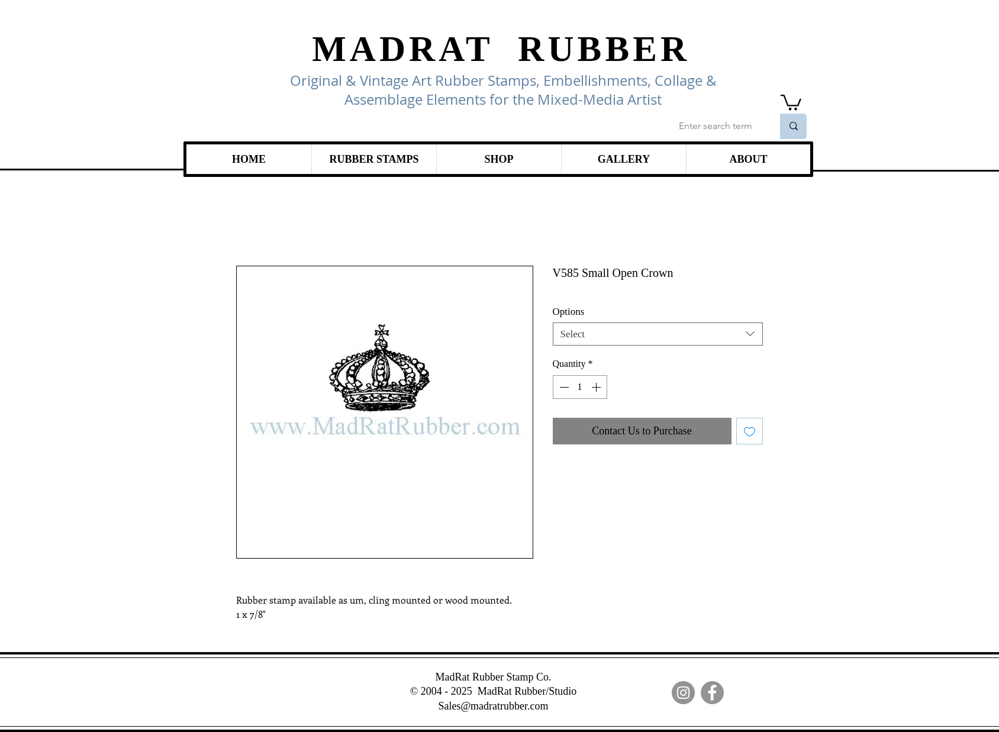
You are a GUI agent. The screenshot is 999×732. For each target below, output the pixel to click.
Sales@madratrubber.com (493, 706)
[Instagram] (683, 692)
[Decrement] (563, 387)
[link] (791, 101)
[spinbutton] (580, 387)
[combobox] (658, 334)
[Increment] (597, 387)
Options (569, 311)
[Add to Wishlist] (749, 431)
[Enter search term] (717, 126)
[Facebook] (712, 692)
